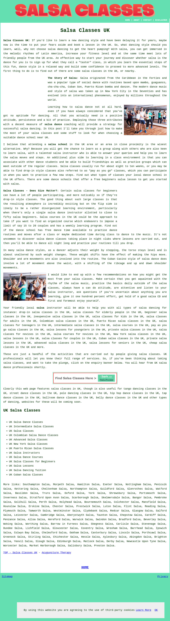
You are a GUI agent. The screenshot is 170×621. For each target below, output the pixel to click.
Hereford (54, 519)
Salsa (84, 78)
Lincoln (124, 532)
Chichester (61, 536)
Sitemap (7, 576)
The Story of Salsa (62, 78)
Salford (161, 510)
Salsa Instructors (27, 452)
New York (20, 444)
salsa (123, 49)
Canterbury (99, 532)
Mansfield (149, 502)
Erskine (34, 506)
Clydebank (90, 510)
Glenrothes (135, 488)
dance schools (61, 179)
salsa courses (123, 325)
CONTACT (147, 20)
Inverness (10, 497)
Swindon (101, 519)
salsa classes (92, 71)
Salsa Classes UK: (16, 40)
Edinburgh (64, 541)
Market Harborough (43, 545)
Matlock (88, 541)
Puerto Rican (23, 448)
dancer (61, 250)
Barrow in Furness (64, 523)
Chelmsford (49, 532)
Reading (150, 506)
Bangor (137, 497)
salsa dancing (58, 49)
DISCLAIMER (161, 20)
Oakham (74, 532)
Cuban (17, 474)
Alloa (32, 519)
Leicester (21, 515)
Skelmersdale (110, 497)
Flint (128, 506)
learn (127, 62)
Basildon (21, 493)
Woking (8, 523)
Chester (57, 506)
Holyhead (65, 502)
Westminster (62, 510)
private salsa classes (124, 329)
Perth (43, 502)
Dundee (8, 528)
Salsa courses (50, 217)
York (91, 493)
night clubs (102, 239)
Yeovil (18, 541)
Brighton (160, 536)
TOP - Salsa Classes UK (20, 552)
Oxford (69, 493)
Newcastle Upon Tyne (141, 541)
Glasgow (137, 510)
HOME (127, 20)
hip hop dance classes (126, 393)
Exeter (107, 484)
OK (156, 610)
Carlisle (122, 523)
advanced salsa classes (51, 342)
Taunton (102, 515)
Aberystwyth (75, 515)
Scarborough (80, 497)
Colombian (20, 435)
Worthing (32, 523)
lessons (127, 239)
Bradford (125, 519)
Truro (46, 493)
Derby (110, 541)
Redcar (115, 510)
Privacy (162, 576)
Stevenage (149, 523)
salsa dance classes (51, 239)
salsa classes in (63, 388)
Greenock (9, 536)
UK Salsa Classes (21, 410)
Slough (40, 541)
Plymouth (9, 510)
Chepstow (126, 515)
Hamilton (83, 484)
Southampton (31, 484)
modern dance (148, 86)
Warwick (78, 519)
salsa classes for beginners (95, 190)
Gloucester (60, 528)
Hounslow (9, 506)
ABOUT (137, 20)
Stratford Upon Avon (44, 497)
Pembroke (160, 497)
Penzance (9, 519)
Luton (107, 506)
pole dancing (69, 393)
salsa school (57, 144)
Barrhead (136, 528)
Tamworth (35, 510)
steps (69, 175)
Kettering (21, 488)
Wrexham (112, 528)
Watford (161, 488)
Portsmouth (147, 493)
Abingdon (135, 536)
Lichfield (33, 528)
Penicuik (160, 484)
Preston (99, 545)
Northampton (78, 488)
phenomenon (102, 95)
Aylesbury (110, 536)
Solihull (20, 502)
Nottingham (133, 484)
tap (164, 393)
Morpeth (58, 484)
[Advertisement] (24, 94)
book (77, 44)
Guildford (107, 488)
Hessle (85, 536)
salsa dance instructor (65, 212)
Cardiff (150, 515)
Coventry (87, 528)
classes (51, 166)
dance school (26, 137)
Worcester (10, 545)
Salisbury (75, 545)
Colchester (121, 502)
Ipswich (161, 528)
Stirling (34, 536)
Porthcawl (149, 532)
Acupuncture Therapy (56, 552)
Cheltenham (49, 488)
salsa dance (53, 124)
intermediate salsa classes (74, 325)
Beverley (150, 519)
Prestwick (83, 506)
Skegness (97, 523)
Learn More (143, 610)
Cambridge (47, 515)
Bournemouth (92, 502)
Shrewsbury (117, 493)
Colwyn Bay (22, 532)
